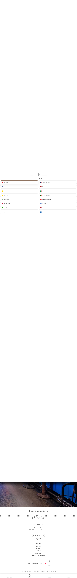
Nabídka (39, 551)
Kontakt (38, 553)
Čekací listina (30, 576)
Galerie (38, 546)
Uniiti (39, 569)
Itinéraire (68, 576)
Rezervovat (9, 576)
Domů (38, 543)
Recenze (38, 548)
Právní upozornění (38, 555)
